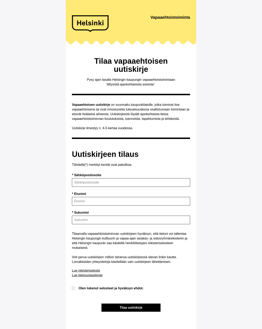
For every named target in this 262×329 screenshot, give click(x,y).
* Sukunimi (80, 212)
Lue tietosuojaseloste (87, 275)
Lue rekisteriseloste (86, 270)
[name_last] (131, 220)
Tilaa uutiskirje (131, 307)
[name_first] (131, 201)
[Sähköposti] (131, 182)
